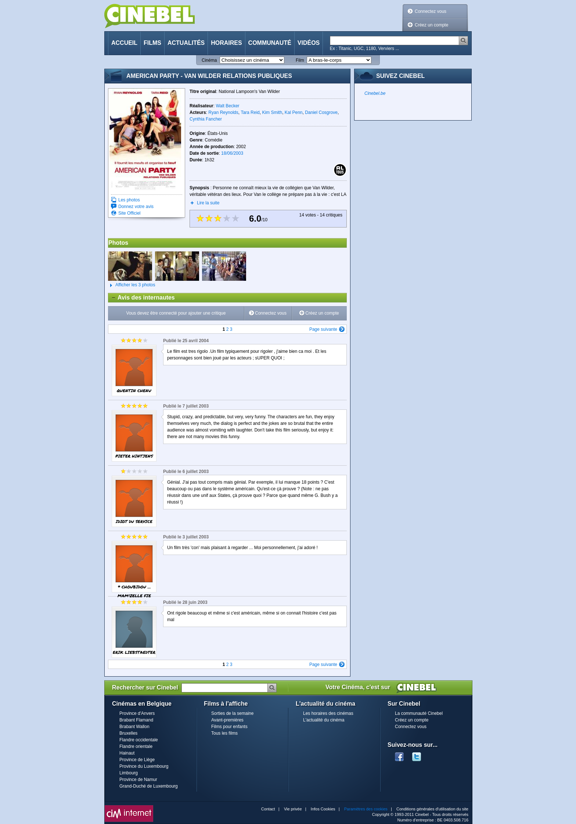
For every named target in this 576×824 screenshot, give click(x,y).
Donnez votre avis (136, 206)
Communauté (269, 43)
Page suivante (323, 329)
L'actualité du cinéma (323, 720)
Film (300, 60)
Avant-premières (227, 720)
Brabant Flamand (136, 720)
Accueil (124, 43)
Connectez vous (430, 11)
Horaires (226, 43)
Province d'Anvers (137, 713)
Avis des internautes (141, 297)
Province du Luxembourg (143, 766)
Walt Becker (227, 105)
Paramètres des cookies (366, 809)
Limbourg (128, 772)
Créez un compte (431, 25)
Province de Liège (137, 759)
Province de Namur (138, 779)
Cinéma (209, 60)
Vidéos (309, 43)
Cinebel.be (374, 93)
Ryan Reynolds (223, 112)
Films (152, 43)
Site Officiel (129, 213)
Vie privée (293, 809)
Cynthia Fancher (206, 119)
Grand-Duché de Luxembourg (148, 786)
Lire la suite (208, 202)
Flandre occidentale (138, 739)
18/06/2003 (232, 153)
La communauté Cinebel (419, 713)
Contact (268, 809)
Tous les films (224, 733)
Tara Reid (250, 112)
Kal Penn (294, 112)
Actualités (186, 43)
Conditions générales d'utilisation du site (432, 809)
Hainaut (126, 753)
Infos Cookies (323, 809)
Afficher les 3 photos (131, 285)
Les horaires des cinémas (328, 713)
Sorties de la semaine (232, 713)
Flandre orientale (135, 746)
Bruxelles (128, 733)
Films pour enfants (229, 726)
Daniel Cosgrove (321, 112)
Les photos (129, 200)
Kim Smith (272, 112)
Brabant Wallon (134, 726)
